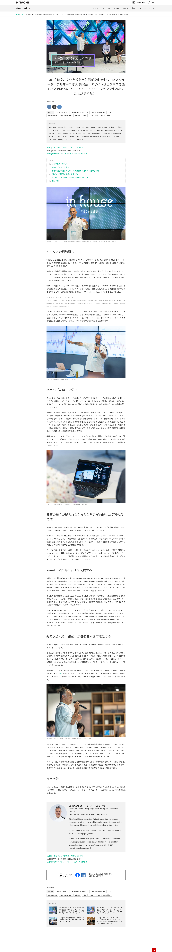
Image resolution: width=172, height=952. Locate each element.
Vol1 (60, 673)
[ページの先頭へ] (154, 950)
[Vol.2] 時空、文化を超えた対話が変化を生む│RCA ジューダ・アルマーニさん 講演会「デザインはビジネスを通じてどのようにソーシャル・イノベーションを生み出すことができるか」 (86, 86)
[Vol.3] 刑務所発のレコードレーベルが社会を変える (67, 153)
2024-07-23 (50, 101)
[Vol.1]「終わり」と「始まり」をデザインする (65, 147)
